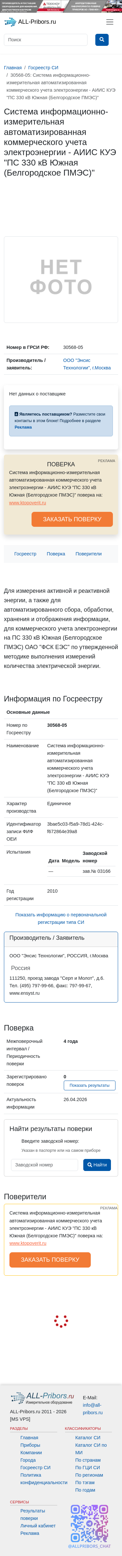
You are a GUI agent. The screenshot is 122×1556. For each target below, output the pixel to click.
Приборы (30, 1445)
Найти (97, 1164)
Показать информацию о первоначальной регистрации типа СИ (60, 918)
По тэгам (85, 1482)
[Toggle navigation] (110, 22)
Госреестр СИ (35, 1467)
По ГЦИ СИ (87, 1467)
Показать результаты (90, 1085)
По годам (85, 1490)
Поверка (56, 553)
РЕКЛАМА (106, 461)
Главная (29, 1437)
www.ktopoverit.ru (27, 502)
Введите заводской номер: (50, 1141)
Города (28, 1460)
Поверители (88, 553)
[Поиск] (46, 40)
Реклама (29, 1533)
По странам (88, 1460)
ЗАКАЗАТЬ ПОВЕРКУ (72, 519)
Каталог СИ (88, 1437)
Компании (31, 1452)
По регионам (89, 1475)
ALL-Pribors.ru (30, 22)
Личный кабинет (38, 1525)
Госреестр (25, 553)
